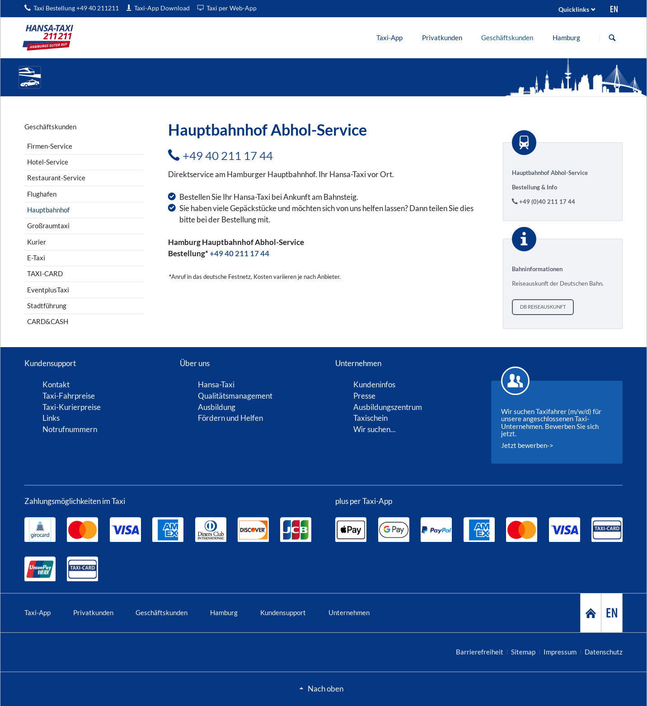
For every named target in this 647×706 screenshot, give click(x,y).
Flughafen (41, 194)
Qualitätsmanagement (235, 395)
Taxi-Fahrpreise (68, 395)
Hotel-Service (47, 162)
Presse (364, 395)
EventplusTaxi (48, 290)
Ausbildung (216, 407)
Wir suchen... (374, 429)
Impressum (560, 652)
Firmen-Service (49, 146)
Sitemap (523, 652)
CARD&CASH (47, 321)
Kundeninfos (374, 384)
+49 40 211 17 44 (228, 155)
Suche (612, 37)
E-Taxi (36, 258)
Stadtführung (46, 305)
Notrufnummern (69, 429)
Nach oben (325, 688)
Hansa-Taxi (216, 384)
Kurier (36, 242)
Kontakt (56, 384)
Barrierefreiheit (479, 652)
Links (51, 418)
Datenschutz (604, 652)
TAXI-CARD (45, 273)
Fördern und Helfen (230, 418)
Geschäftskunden (162, 612)
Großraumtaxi (48, 225)
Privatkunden (93, 612)
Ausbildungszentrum (387, 407)
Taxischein (370, 418)
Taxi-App (37, 612)
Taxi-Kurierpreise (71, 407)
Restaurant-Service (56, 178)
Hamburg (224, 612)
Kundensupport (283, 612)
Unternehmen (349, 612)
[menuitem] (390, 38)
